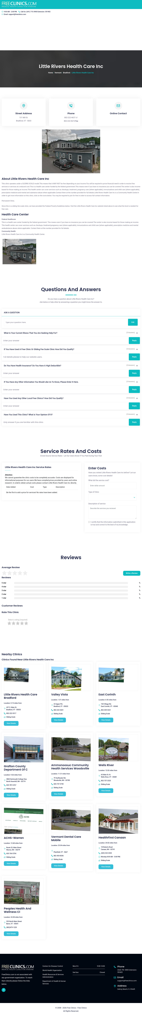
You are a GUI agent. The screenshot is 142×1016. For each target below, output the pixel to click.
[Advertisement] (71, 33)
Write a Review (132, 573)
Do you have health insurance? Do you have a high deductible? (32, 365)
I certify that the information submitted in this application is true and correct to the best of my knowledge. (113, 523)
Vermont (58, 73)
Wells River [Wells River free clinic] (106, 765)
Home (50, 73)
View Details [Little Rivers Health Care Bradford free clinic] (11, 723)
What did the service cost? (98, 480)
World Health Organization (52, 970)
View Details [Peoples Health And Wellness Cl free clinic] (11, 934)
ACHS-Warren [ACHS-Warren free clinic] (14, 838)
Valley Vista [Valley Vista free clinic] (59, 694)
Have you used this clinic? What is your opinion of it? (28, 414)
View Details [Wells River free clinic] (105, 791)
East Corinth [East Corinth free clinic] (107, 694)
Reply (134, 340)
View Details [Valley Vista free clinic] (58, 720)
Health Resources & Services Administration (53, 975)
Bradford (66, 73)
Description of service (97, 504)
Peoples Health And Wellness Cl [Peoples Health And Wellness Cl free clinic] (17, 910)
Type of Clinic (93, 492)
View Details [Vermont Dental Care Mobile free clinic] (58, 866)
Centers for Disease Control (52, 966)
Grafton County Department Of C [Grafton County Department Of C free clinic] (16, 768)
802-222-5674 (69, 121)
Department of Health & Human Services (54, 982)
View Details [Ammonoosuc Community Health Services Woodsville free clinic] (58, 794)
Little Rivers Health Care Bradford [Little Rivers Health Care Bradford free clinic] (20, 696)
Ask (132, 322)
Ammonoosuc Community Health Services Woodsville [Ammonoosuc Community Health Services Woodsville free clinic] (70, 767)
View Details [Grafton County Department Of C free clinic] (11, 795)
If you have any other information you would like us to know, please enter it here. (41, 382)
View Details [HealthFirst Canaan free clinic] (105, 867)
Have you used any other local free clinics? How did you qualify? (33, 398)
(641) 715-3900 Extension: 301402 (38, 12)
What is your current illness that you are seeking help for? (30, 333)
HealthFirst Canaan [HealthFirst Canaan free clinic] (112, 837)
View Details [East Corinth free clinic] (105, 720)
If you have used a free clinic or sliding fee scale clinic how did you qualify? (39, 349)
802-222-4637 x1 (71, 118)
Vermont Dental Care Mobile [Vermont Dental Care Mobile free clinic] (66, 838)
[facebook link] (4, 990)
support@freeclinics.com (17, 14)
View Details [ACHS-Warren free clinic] (11, 863)
